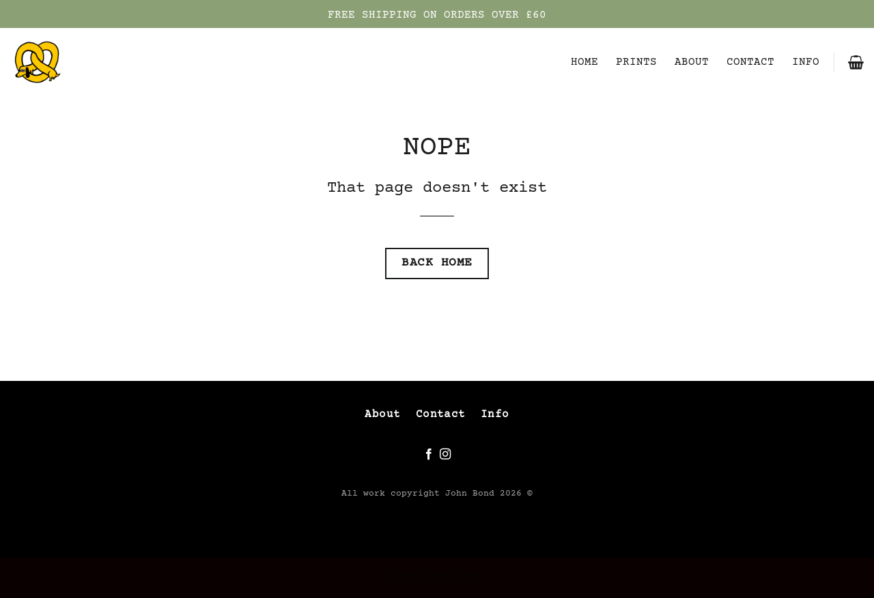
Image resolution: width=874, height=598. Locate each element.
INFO (805, 62)
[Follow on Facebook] (428, 454)
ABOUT (692, 62)
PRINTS (636, 62)
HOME (584, 62)
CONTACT (750, 62)
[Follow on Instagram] (445, 454)
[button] (856, 62)
